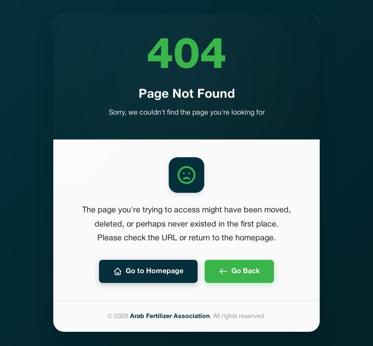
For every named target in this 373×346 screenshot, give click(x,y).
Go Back (239, 271)
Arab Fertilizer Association (170, 316)
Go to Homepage (148, 271)
